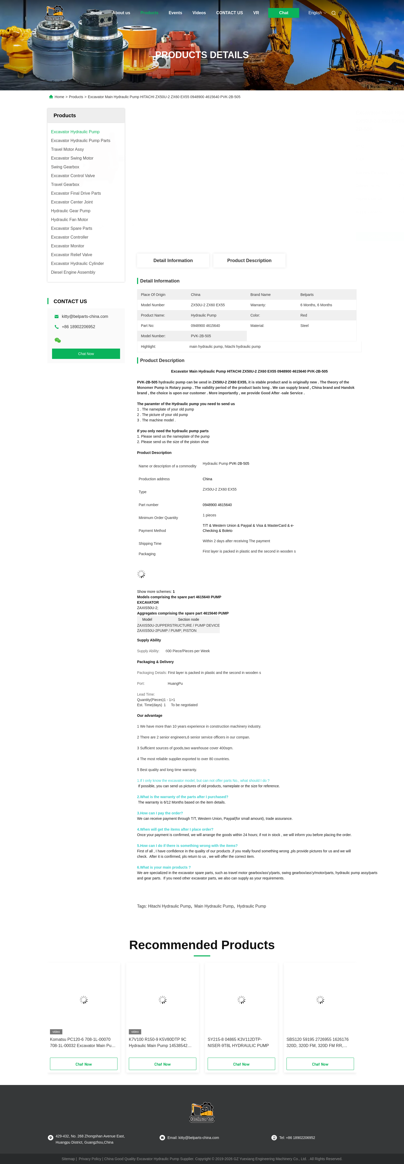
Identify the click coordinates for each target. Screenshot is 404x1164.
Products (149, 13)
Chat (283, 13)
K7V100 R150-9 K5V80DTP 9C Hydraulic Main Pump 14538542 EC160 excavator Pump (158, 1043)
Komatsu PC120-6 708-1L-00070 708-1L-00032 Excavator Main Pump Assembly (83, 1043)
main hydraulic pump (213, 906)
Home (96, 13)
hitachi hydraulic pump (169, 906)
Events (175, 13)
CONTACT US (229, 13)
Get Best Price (276, 236)
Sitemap (68, 1159)
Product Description (249, 260)
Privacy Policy (90, 1159)
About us (121, 13)
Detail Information (173, 260)
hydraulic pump (251, 906)
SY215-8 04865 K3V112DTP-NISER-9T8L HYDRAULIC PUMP (238, 1042)
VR (256, 13)
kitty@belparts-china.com (85, 316)
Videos (199, 13)
